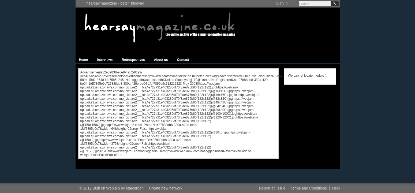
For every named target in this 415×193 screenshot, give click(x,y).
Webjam (113, 188)
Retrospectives (133, 60)
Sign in (282, 3)
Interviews (105, 60)
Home (83, 60)
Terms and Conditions (309, 188)
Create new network (165, 188)
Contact (183, 60)
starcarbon (135, 188)
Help (336, 188)
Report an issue (272, 188)
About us (161, 60)
